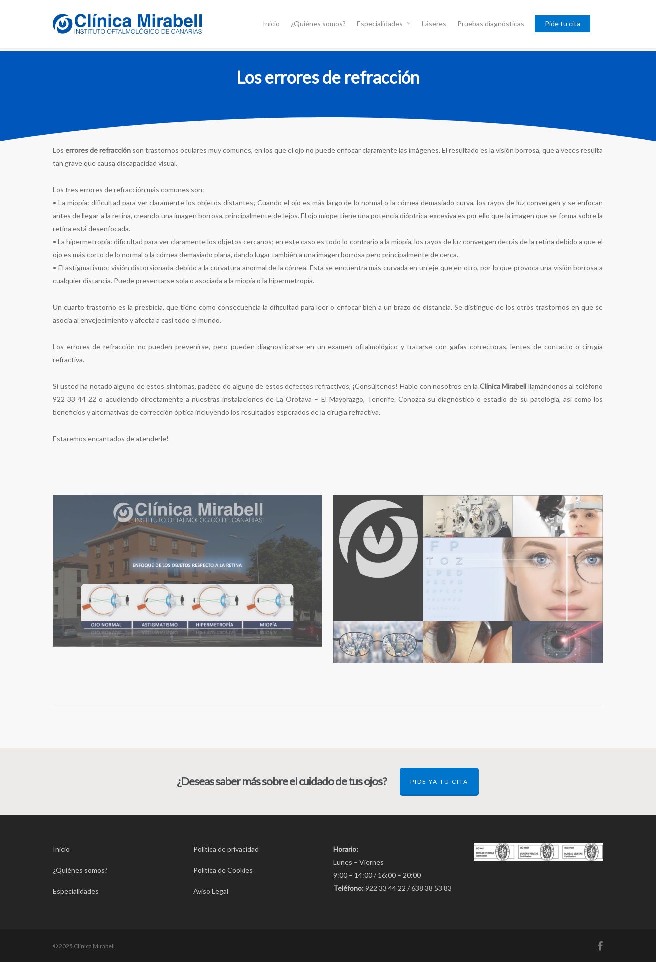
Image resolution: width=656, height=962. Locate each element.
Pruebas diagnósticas (491, 24)
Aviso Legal (211, 891)
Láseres (434, 24)
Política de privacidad (226, 849)
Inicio (271, 24)
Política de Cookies (223, 870)
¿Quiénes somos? (318, 24)
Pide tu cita (562, 24)
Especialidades (384, 24)
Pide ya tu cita (439, 782)
